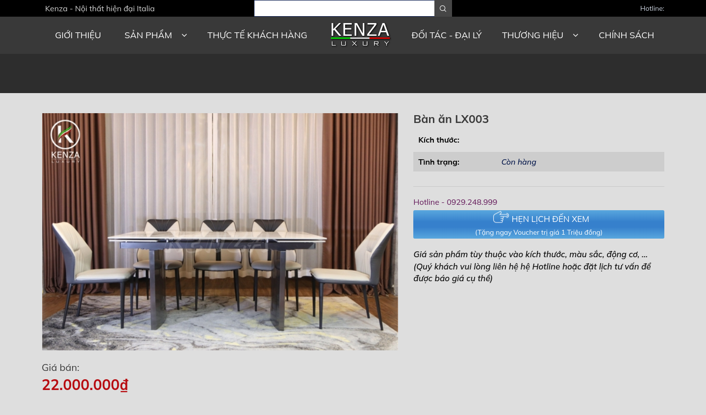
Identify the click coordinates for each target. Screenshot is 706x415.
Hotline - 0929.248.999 (455, 202)
